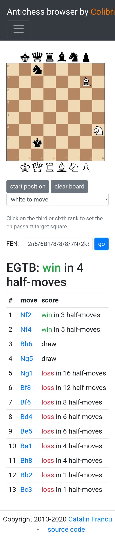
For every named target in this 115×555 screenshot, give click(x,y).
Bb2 (26, 475)
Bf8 (25, 388)
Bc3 (26, 489)
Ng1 (26, 373)
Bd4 (26, 417)
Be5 (26, 431)
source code (66, 529)
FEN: (12, 243)
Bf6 (25, 402)
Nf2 (25, 315)
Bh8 (26, 460)
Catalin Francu (90, 519)
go (101, 243)
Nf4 (25, 329)
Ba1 (26, 446)
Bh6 (26, 344)
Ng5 (26, 359)
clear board (69, 186)
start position (27, 186)
